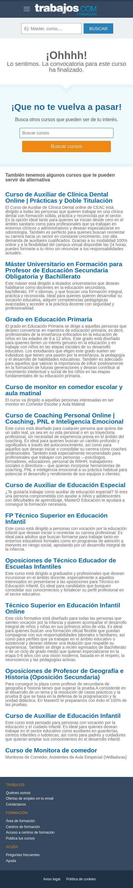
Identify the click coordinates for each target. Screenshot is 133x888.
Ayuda (11, 861)
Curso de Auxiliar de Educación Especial (65, 485)
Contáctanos (16, 804)
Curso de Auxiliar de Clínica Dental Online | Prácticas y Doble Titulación (59, 197)
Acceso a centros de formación (30, 832)
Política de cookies (81, 879)
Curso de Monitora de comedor (51, 750)
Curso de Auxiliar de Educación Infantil (63, 716)
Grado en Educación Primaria (48, 319)
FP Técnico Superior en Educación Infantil (56, 518)
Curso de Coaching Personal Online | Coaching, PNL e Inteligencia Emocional (64, 418)
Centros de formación (23, 827)
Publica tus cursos (20, 838)
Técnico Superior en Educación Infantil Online (62, 608)
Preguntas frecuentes (23, 855)
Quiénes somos (18, 793)
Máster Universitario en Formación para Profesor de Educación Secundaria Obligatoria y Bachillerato (63, 270)
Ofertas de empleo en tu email (29, 798)
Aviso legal (51, 879)
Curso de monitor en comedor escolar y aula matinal (64, 390)
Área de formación (20, 821)
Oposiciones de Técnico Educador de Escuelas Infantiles (60, 563)
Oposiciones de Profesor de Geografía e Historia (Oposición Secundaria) (64, 674)
